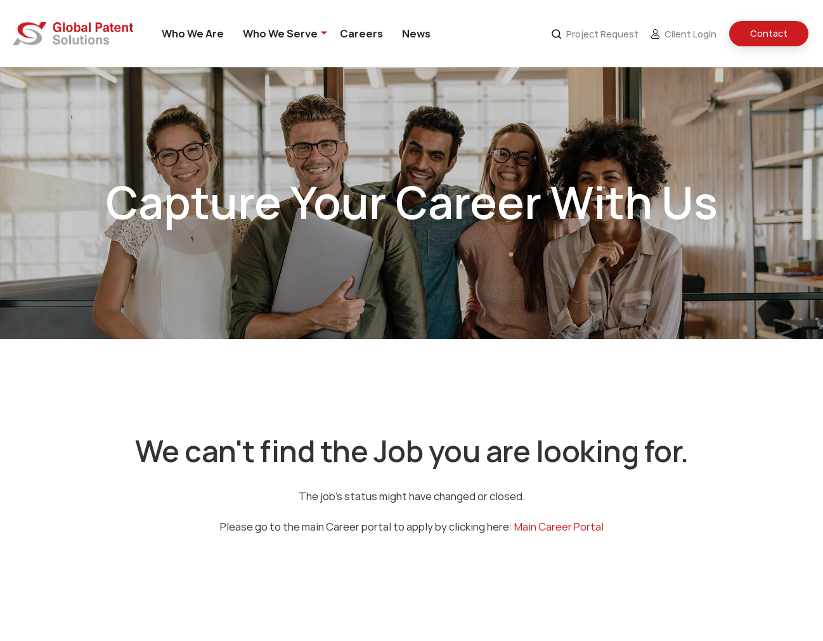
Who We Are (193, 34)
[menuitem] (192, 33)
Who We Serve (280, 34)
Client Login (683, 34)
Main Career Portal (559, 526)
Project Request (595, 34)
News (416, 34)
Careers (361, 34)
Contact (768, 33)
